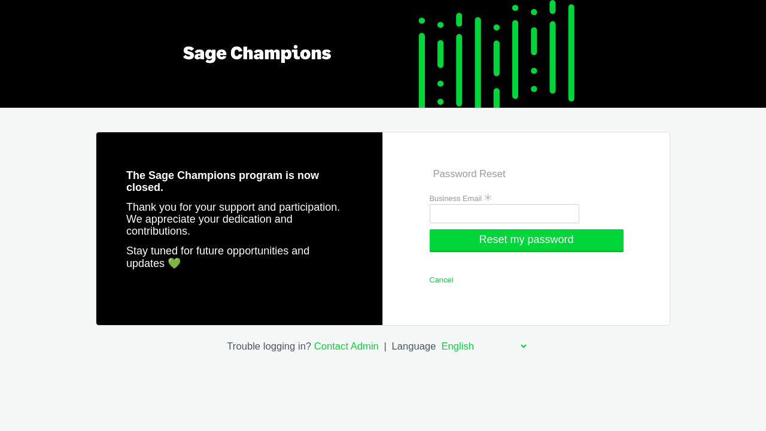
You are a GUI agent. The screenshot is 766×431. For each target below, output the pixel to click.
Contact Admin (346, 346)
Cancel (442, 279)
